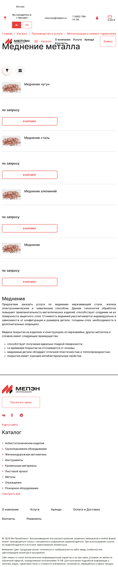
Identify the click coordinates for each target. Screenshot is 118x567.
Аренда (89, 39)
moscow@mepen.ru (56, 18)
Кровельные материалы (21, 465)
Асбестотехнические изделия (24, 443)
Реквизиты (34, 518)
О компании (62, 39)
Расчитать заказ (21, 402)
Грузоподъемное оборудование (26, 448)
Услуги (77, 39)
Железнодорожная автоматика (25, 454)
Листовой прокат (16, 471)
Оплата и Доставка (86, 509)
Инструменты (14, 460)
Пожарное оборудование (21, 488)
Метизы (10, 477)
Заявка (108, 41)
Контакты (61, 43)
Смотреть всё (11, 493)
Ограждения (13, 482)
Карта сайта (10, 424)
